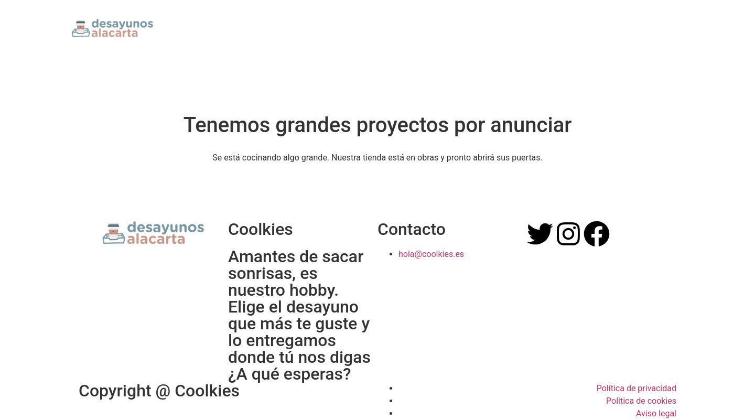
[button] (675, 27)
